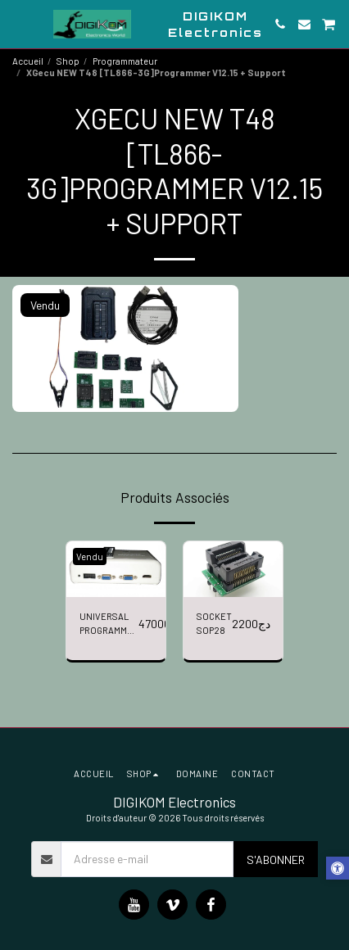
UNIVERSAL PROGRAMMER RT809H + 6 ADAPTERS (108, 624)
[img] (115, 569)
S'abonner (276, 859)
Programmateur (125, 61)
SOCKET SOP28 (214, 623)
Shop (68, 61)
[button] (18, 23)
